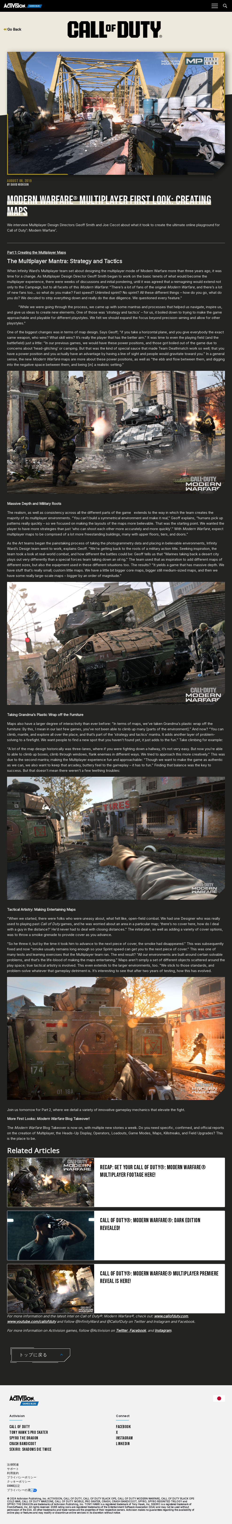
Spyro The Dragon (23, 1438)
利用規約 (13, 1473)
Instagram (124, 1438)
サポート (13, 1469)
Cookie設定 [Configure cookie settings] (13, 1486)
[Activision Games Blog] (23, 6)
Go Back (12, 29)
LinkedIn (123, 1443)
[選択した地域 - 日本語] (219, 1398)
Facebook (123, 1426)
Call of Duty (19, 1426)
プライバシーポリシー (21, 1477)
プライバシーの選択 (20, 1490)
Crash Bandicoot (22, 1443)
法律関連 (13, 1465)
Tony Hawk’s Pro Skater (28, 1432)
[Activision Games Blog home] (24, 1400)
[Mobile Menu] (214, 6)
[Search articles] (225, 6)
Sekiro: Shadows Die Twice (30, 1449)
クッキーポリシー (19, 1481)
